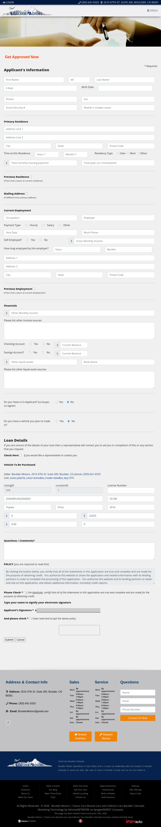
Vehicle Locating (80, 793)
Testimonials (108, 789)
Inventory (25, 789)
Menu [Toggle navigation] (152, 10)
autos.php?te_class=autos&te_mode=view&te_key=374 (42, 478)
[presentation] (79, 630)
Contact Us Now (137, 718)
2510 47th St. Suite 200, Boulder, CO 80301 (129, 2)
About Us (25, 793)
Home (25, 785)
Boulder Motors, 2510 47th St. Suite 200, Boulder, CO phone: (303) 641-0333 (56, 474)
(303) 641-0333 (88, 2)
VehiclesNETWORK (78, 809)
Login (8, 2)
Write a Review (108, 793)
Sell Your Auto (80, 789)
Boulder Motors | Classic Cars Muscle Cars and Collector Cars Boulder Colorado (97, 806)
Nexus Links (135, 793)
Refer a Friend (53, 785)
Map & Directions (108, 785)
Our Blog (53, 789)
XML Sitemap (135, 789)
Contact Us (80, 797)
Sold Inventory (108, 797)
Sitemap (135, 785)
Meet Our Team (25, 797)
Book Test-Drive (80, 785)
